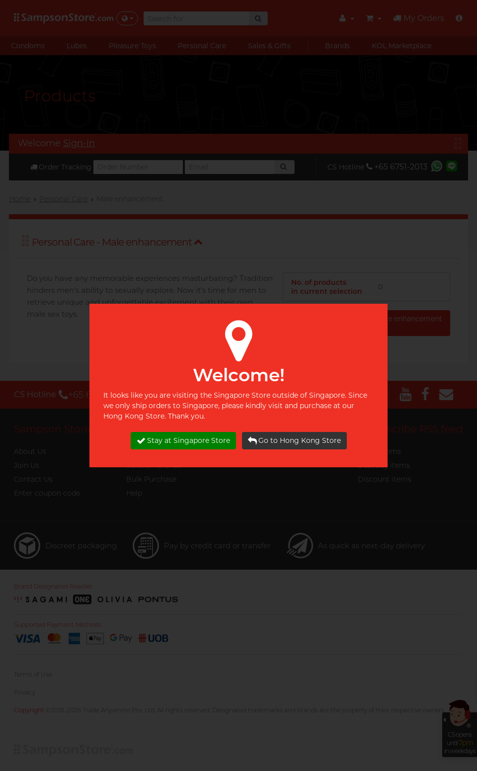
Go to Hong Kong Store (294, 440)
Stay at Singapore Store (183, 440)
